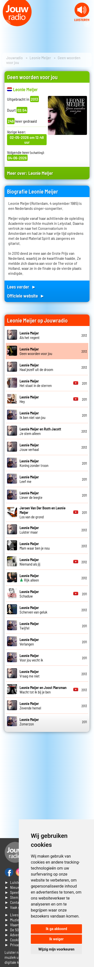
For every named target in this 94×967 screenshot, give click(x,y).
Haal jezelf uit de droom (36, 367)
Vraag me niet (30, 673)
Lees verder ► (21, 287)
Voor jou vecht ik (31, 657)
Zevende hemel (30, 705)
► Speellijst (14, 892)
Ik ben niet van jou (32, 415)
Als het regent (30, 335)
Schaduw (29, 593)
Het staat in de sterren (36, 383)
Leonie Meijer (40, 57)
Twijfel (29, 625)
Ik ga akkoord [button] (56, 929)
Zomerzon (29, 721)
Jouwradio (14, 57)
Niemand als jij (30, 561)
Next (87, 24)
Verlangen (29, 641)
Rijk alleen (29, 577)
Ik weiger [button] (56, 939)
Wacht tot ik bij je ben (43, 689)
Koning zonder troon (34, 463)
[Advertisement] (47, 785)
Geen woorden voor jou (36, 351)
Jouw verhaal (29, 447)
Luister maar (29, 529)
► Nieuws (13, 887)
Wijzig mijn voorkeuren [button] (56, 949)
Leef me (29, 479)
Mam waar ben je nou (35, 545)
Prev (7, 24)
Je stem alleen (40, 431)
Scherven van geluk (33, 609)
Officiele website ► (26, 296)
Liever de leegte (31, 495)
